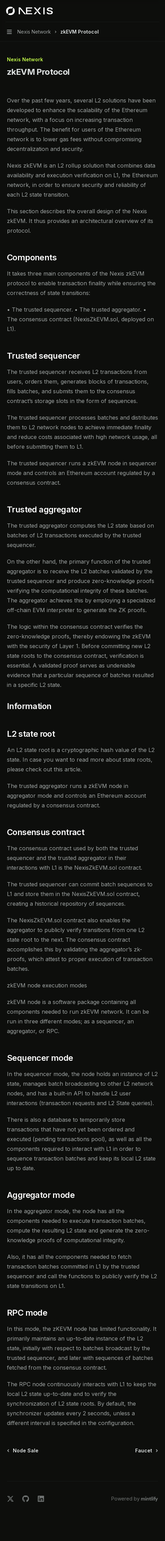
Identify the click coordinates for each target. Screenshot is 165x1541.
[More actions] (156, 11)
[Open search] (142, 11)
